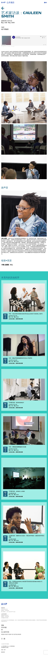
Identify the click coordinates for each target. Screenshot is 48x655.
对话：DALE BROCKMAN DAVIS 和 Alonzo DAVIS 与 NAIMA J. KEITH (25, 314)
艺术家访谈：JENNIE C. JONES (17, 491)
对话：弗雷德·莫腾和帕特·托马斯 (17, 447)
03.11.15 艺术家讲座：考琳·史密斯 (9, 46)
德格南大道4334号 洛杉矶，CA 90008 (5, 616)
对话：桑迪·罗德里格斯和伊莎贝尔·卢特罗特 (20, 358)
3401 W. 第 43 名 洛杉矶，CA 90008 (5, 610)
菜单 (45, 2)
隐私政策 (3, 652)
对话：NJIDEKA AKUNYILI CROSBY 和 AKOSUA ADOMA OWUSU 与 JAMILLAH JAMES (25, 582)
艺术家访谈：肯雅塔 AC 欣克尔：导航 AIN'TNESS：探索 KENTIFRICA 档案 (26, 536)
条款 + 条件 (3, 649)
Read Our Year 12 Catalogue (11, 634)
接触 (2, 625)
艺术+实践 (2, 46)
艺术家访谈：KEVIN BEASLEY (16, 402)
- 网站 (7, 265)
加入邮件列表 (5, 632)
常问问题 (3, 627)
